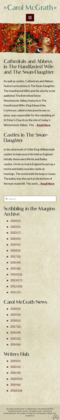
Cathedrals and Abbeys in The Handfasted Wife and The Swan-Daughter (29, 66)
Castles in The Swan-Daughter (26, 137)
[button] (30, 17)
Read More (44, 125)
